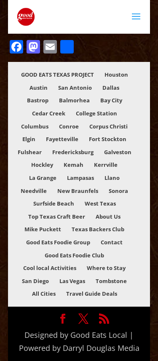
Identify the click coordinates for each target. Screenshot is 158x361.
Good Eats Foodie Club (74, 255)
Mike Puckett (42, 229)
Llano (112, 178)
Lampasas (80, 178)
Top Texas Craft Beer (56, 216)
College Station (96, 113)
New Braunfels (77, 191)
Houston (116, 74)
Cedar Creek (48, 113)
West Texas (100, 203)
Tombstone (111, 281)
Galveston (117, 152)
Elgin (28, 139)
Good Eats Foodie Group (58, 242)
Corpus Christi (108, 126)
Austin (38, 87)
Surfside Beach (53, 203)
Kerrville (106, 164)
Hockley (42, 164)
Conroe (69, 126)
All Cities (44, 293)
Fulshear (30, 152)
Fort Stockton (107, 139)
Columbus (34, 126)
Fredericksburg (73, 152)
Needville (34, 191)
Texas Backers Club (98, 229)
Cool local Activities (49, 268)
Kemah (73, 164)
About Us (108, 216)
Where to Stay (106, 268)
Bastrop (37, 100)
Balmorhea (74, 100)
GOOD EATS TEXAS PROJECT (57, 74)
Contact (112, 242)
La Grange (42, 178)
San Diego (35, 281)
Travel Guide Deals (91, 293)
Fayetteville (62, 139)
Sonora (118, 191)
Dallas (110, 87)
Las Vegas (72, 281)
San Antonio (75, 87)
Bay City (111, 100)
